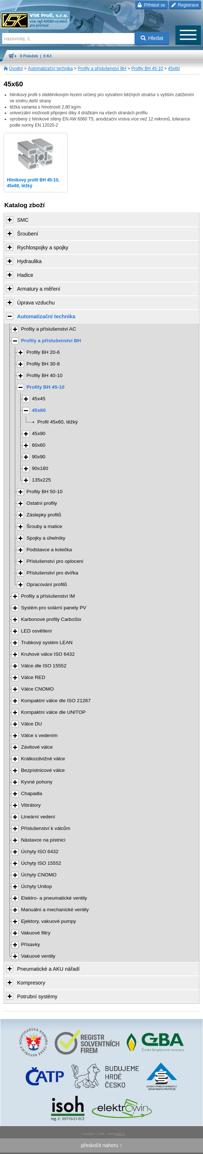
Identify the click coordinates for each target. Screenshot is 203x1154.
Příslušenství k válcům (45, 828)
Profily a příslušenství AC (48, 329)
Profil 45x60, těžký (57, 422)
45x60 (174, 68)
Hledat (152, 38)
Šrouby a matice (44, 526)
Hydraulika (29, 261)
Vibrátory (31, 805)
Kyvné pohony (37, 782)
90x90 (38, 456)
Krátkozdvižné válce (43, 758)
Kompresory (31, 983)
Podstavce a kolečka (49, 549)
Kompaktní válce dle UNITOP (53, 712)
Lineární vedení (38, 816)
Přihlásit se (151, 5)
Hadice (25, 275)
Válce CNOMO (37, 689)
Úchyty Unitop (36, 886)
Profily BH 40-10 (44, 375)
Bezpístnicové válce (43, 770)
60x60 (38, 445)
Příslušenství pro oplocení (54, 561)
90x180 (40, 468)
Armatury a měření (38, 289)
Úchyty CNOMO (39, 874)
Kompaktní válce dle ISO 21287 (56, 700)
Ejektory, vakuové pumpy (48, 921)
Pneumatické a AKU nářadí (48, 969)
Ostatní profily (41, 503)
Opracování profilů (46, 584)
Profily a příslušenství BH (102, 68)
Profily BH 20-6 (43, 352)
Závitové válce (37, 747)
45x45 (38, 398)
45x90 (38, 433)
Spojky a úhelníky (45, 538)
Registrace (185, 5)
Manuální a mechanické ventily (55, 909)
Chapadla (31, 793)
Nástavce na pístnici (43, 840)
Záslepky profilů (43, 514)
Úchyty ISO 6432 (39, 851)
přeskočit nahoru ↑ (101, 1145)
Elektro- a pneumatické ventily (54, 898)
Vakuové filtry (35, 933)
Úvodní (16, 68)
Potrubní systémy (37, 996)
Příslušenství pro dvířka (52, 573)
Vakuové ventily (38, 956)
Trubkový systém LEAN (46, 642)
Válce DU (31, 724)
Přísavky (30, 944)
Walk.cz (120, 1133)
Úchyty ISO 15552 (41, 863)
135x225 (41, 480)
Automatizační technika (50, 68)
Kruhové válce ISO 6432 (48, 654)
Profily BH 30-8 (43, 364)
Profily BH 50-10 (44, 491)
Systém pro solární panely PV (53, 607)
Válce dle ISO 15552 (43, 665)
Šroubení (27, 234)
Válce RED (33, 677)
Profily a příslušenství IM (48, 596)
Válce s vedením (39, 735)
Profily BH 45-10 (147, 68)
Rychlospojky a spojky (43, 247)
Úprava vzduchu (36, 303)
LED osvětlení (36, 631)
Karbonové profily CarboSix (51, 619)
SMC (23, 220)
